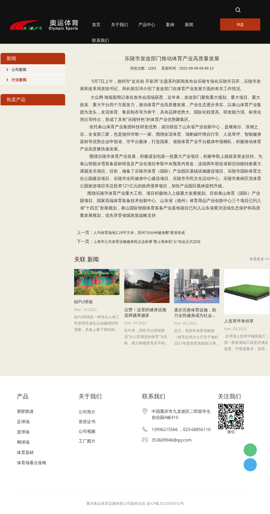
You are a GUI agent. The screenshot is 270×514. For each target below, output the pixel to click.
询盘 (240, 24)
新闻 (189, 24)
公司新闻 (19, 69)
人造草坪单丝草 (239, 321)
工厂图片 (87, 441)
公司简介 (87, 412)
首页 (96, 24)
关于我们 (119, 24)
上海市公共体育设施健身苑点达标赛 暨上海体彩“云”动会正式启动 (146, 241)
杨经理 (250, 464)
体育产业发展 (123, 156)
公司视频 (87, 431)
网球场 (23, 442)
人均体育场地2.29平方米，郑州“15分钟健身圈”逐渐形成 (139, 233)
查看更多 (259, 258)
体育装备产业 (159, 208)
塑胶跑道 (25, 411)
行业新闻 (19, 80)
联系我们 (100, 40)
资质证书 (87, 421)
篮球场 (23, 432)
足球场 (23, 421)
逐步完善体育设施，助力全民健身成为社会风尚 (195, 312)
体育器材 (25, 452)
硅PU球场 (83, 302)
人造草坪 (231, 134)
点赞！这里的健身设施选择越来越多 (145, 312)
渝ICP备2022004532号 (165, 503)
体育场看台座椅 (31, 463)
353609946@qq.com (172, 440)
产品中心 (146, 24)
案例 (170, 24)
